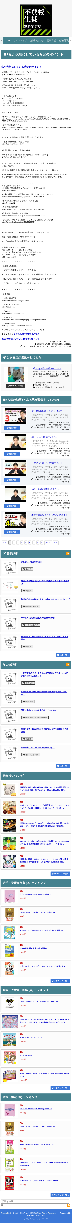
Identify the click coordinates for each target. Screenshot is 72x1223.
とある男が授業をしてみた (47, 368)
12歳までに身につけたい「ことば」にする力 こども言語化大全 (42, 966)
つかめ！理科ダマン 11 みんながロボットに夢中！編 (39, 1002)
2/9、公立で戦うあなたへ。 (44, 437)
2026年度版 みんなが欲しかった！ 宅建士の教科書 (39, 1180)
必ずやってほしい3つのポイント (47, 463)
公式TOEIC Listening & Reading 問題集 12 (36, 894)
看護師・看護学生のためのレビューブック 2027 (37, 1145)
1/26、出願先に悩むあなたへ (45, 489)
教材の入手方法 (30, 755)
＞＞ (56, 543)
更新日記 (51, 40)
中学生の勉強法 (30, 606)
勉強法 (27, 569)
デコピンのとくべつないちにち (31, 1037)
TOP (8, 40)
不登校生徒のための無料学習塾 (26, 1213)
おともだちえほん (26, 1055)
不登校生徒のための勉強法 (35, 717)
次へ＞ (48, 543)
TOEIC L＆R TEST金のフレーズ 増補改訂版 (37, 912)
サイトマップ (20, 40)
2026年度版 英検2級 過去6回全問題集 (33, 948)
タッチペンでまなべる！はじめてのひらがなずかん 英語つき (41, 930)
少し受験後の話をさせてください (47, 411)
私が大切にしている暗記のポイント (21, 66)
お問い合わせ (37, 40)
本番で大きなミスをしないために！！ (49, 515)
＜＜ (4, 543)
